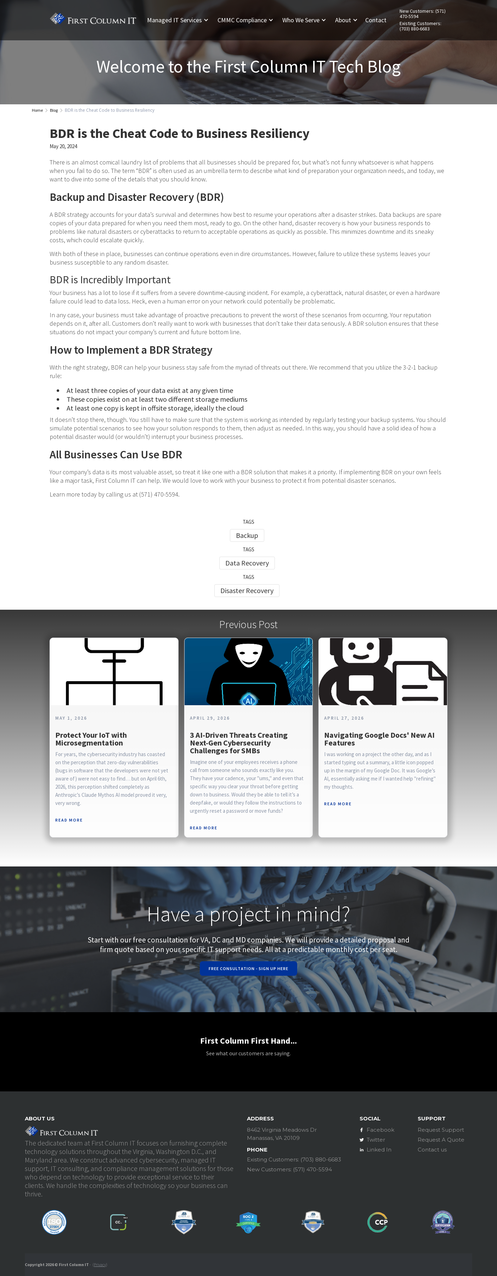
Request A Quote (441, 1139)
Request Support (441, 1129)
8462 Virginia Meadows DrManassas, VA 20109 (282, 1133)
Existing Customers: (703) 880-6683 (420, 26)
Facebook (380, 1129)
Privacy (100, 1264)
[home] (93, 20)
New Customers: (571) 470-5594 (423, 13)
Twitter (376, 1139)
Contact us (432, 1149)
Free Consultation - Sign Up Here (248, 968)
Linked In (379, 1149)
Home (37, 110)
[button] (180, 20)
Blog (54, 110)
